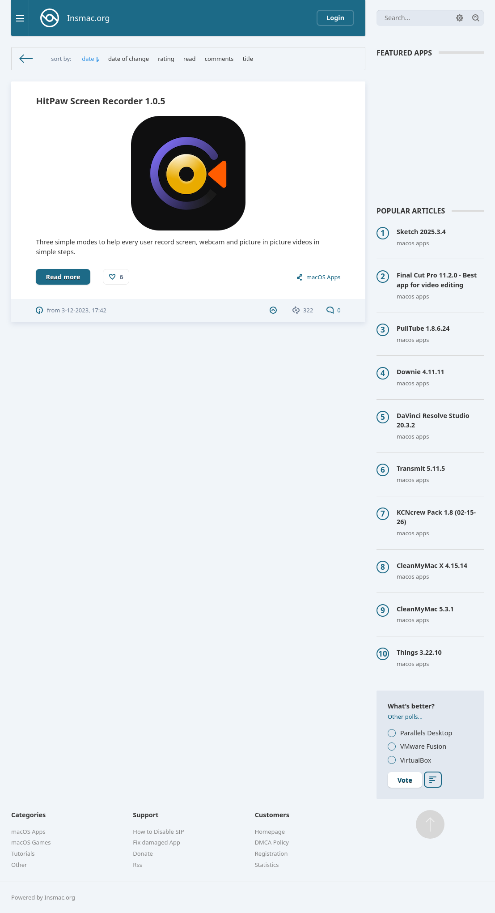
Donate (143, 853)
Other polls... (405, 716)
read (189, 59)
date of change (128, 59)
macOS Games (31, 842)
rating (166, 59)
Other (19, 865)
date (88, 59)
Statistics (267, 865)
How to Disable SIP (158, 832)
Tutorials (23, 853)
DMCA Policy (272, 842)
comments (219, 59)
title (248, 59)
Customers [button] (272, 815)
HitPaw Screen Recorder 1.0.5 (100, 101)
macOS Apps (323, 277)
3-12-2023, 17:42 (84, 310)
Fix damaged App (156, 842)
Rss (137, 865)
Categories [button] (28, 815)
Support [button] (145, 815)
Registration (271, 853)
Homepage (270, 832)
